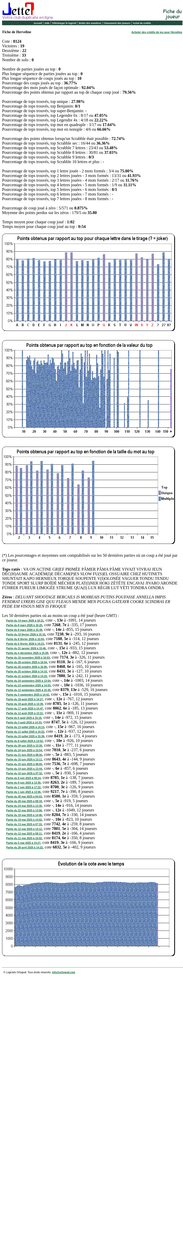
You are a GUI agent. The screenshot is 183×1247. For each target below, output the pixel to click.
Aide (46, 23)
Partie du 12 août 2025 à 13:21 (24, 713)
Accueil (38, 23)
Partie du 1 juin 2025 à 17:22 (23, 787)
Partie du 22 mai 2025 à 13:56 (24, 810)
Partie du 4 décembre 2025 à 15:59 (27, 653)
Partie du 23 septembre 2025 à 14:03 (28, 685)
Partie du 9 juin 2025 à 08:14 (23, 778)
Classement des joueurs (117, 23)
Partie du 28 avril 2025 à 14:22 (24, 847)
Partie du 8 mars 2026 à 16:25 (24, 625)
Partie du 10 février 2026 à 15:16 (25, 634)
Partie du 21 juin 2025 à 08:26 (24, 755)
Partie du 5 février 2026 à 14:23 (25, 643)
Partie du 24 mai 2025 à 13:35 (24, 805)
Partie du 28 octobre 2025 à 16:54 (26, 662)
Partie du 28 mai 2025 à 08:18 (24, 801)
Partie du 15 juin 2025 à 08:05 (24, 764)
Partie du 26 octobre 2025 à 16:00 (26, 667)
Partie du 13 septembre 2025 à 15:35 (28, 690)
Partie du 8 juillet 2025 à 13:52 (24, 741)
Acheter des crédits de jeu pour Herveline (156, 32)
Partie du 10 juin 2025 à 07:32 (24, 773)
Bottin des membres (90, 23)
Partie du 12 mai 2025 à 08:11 (24, 833)
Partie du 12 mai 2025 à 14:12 (24, 829)
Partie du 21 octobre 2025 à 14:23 (26, 676)
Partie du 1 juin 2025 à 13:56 (23, 792)
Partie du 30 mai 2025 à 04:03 (24, 796)
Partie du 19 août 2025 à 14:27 (24, 699)
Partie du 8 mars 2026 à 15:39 (24, 630)
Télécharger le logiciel (64, 23)
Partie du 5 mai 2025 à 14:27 (23, 843)
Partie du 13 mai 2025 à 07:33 (24, 824)
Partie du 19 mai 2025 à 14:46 (24, 815)
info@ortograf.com (63, 972)
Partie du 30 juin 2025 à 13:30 (24, 745)
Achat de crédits (142, 23)
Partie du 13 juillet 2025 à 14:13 (25, 727)
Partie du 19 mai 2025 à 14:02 (24, 819)
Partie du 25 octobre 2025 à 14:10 (26, 671)
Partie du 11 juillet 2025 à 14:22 (25, 731)
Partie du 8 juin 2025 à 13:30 (23, 782)
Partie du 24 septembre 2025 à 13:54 (28, 680)
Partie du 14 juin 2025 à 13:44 (24, 768)
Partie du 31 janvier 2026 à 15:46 (26, 648)
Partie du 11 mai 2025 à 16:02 (24, 838)
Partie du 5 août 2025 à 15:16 (23, 718)
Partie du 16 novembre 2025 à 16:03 (28, 657)
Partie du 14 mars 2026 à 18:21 (25, 620)
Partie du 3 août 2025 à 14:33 (23, 722)
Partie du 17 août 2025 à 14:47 (24, 708)
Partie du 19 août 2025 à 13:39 (24, 704)
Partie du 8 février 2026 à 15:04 (25, 639)
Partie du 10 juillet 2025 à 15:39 (25, 736)
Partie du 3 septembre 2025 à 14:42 (27, 694)
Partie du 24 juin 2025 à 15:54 (24, 750)
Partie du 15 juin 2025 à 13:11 (24, 759)
